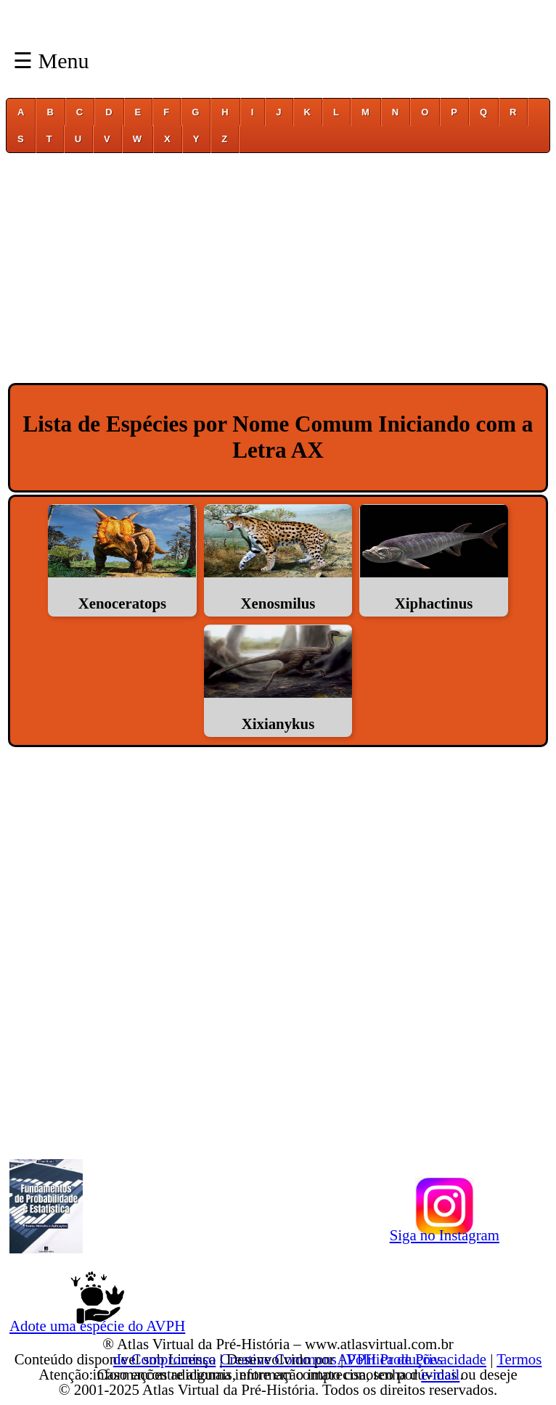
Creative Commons (278, 1359)
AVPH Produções (390, 1359)
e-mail (440, 1374)
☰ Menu (51, 61)
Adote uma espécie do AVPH (97, 1323)
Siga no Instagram (444, 1232)
